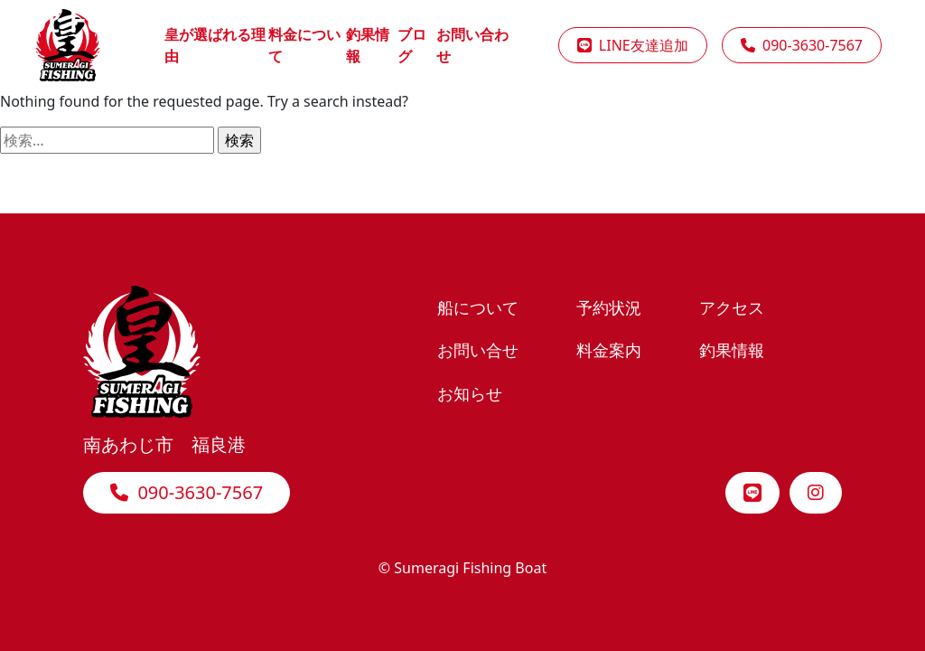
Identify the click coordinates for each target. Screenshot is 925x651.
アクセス (731, 307)
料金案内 (608, 349)
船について (478, 307)
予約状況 (608, 307)
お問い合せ (478, 349)
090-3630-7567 (186, 492)
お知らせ (469, 393)
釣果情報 (731, 349)
